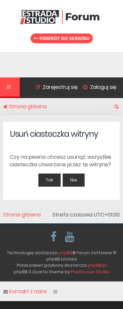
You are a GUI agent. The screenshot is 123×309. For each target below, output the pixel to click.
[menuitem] (97, 87)
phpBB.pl (97, 265)
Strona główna (22, 214)
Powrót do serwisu (61, 38)
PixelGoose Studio (90, 272)
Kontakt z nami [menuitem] (25, 291)
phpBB (65, 253)
